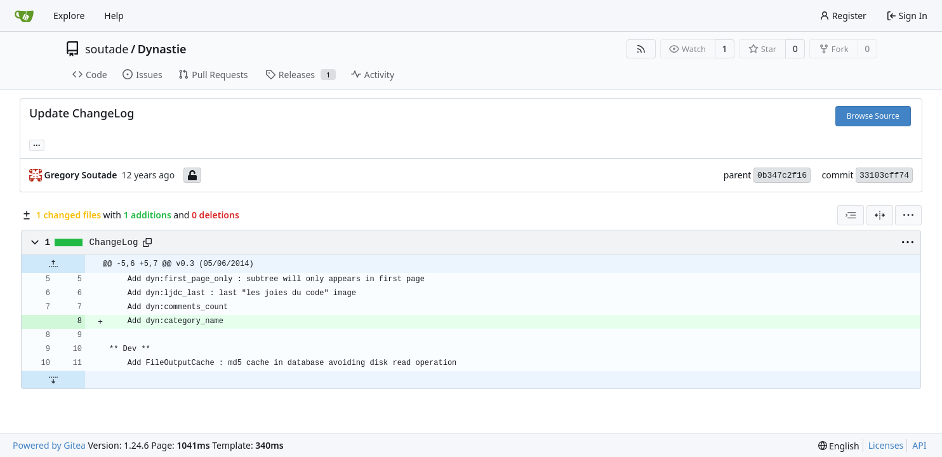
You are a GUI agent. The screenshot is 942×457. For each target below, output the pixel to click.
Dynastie (162, 49)
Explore (68, 16)
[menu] (908, 215)
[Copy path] (147, 242)
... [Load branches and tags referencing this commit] (37, 144)
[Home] (24, 15)
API (919, 445)
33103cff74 (884, 175)
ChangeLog (114, 242)
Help (114, 16)
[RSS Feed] (641, 48)
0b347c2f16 (782, 175)
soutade (106, 49)
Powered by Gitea (49, 445)
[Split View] (879, 215)
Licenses (886, 445)
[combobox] (850, 215)
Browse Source (873, 115)
